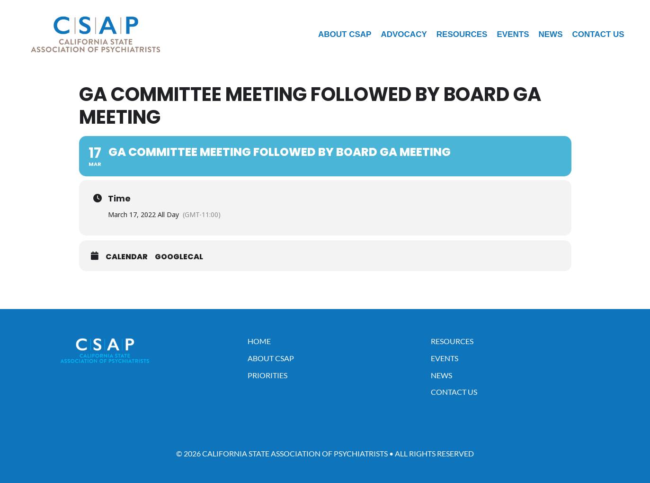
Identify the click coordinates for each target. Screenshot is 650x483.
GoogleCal (179, 257)
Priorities (267, 375)
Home (259, 341)
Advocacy (404, 34)
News (550, 34)
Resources (462, 34)
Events (513, 34)
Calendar (127, 257)
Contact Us (598, 34)
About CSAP (344, 34)
